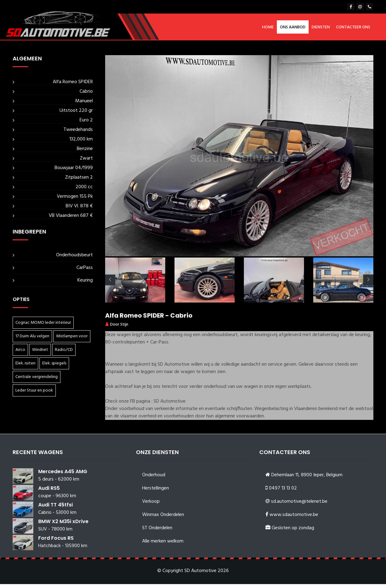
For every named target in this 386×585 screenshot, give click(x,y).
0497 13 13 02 (283, 489)
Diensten (321, 27)
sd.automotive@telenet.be (299, 502)
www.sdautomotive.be (293, 516)
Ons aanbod (293, 27)
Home (268, 27)
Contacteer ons (353, 27)
